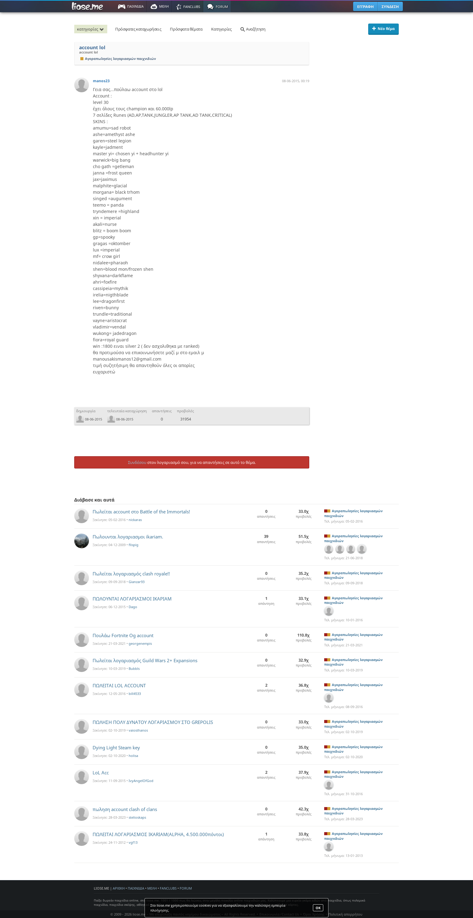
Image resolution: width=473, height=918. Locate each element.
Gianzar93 (137, 581)
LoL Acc (101, 772)
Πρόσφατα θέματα (186, 29)
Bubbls (134, 668)
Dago (133, 606)
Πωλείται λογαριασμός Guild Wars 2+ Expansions (145, 660)
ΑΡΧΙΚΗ (119, 888)
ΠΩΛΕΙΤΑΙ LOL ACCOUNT (119, 685)
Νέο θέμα (383, 28)
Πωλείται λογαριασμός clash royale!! (131, 574)
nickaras (135, 519)
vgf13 (133, 842)
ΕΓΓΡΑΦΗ (365, 6)
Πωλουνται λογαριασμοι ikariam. (128, 537)
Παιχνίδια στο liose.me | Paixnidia (88, 6)
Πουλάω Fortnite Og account (123, 635)
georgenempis (140, 643)
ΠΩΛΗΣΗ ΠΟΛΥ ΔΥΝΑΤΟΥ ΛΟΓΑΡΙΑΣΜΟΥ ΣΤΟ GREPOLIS (153, 722)
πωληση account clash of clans (125, 809)
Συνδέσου (137, 462)
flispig (133, 544)
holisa (133, 755)
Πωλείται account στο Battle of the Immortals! (141, 512)
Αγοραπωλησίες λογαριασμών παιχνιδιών (118, 58)
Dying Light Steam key (116, 747)
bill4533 (135, 693)
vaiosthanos (138, 730)
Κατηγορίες (221, 29)
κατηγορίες (91, 29)
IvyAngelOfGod (141, 780)
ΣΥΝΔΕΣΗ (390, 6)
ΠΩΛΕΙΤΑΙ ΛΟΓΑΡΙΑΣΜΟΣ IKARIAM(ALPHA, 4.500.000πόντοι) (158, 834)
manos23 (101, 80)
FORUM (186, 888)
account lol (92, 47)
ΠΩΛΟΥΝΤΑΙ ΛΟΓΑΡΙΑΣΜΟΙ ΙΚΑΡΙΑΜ (132, 599)
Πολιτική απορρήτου (345, 914)
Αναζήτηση (252, 29)
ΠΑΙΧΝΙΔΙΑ (136, 888)
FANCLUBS (168, 888)
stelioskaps (137, 817)
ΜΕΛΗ (152, 888)
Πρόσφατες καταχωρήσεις (138, 29)
